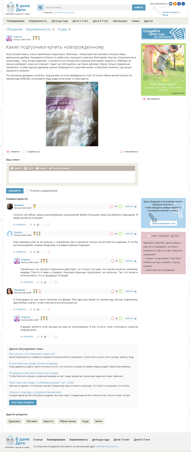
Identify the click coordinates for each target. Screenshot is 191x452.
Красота (48, 421)
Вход (165, 14)
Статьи (38, 439)
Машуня (19, 205)
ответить (21, 224)
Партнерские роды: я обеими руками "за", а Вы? (41, 382)
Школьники (120, 21)
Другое (148, 21)
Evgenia (18, 36)
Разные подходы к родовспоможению (35, 392)
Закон (98, 421)
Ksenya (18, 232)
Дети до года (60, 21)
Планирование (15, 21)
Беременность (38, 21)
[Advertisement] (163, 149)
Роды (62, 29)
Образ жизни (68, 421)
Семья (135, 21)
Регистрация (170, 12)
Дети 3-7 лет (100, 21)
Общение (14, 29)
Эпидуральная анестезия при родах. (33, 373)
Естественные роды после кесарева (33, 363)
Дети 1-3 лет (80, 21)
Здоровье (14, 421)
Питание (32, 421)
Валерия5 (19, 289)
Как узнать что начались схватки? (32, 354)
